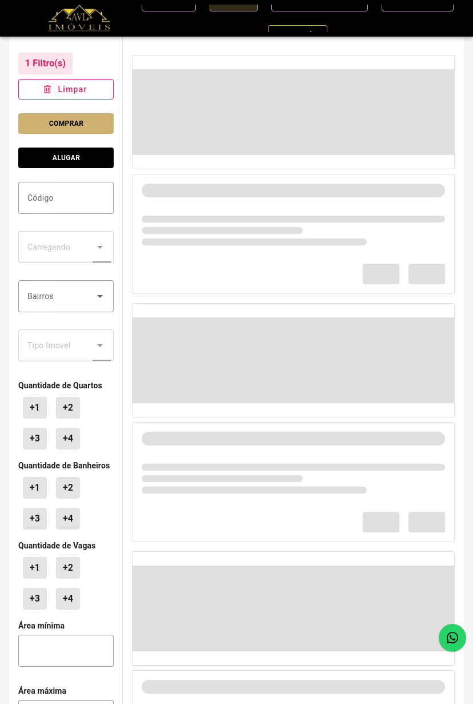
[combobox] (66, 296)
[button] (100, 296)
